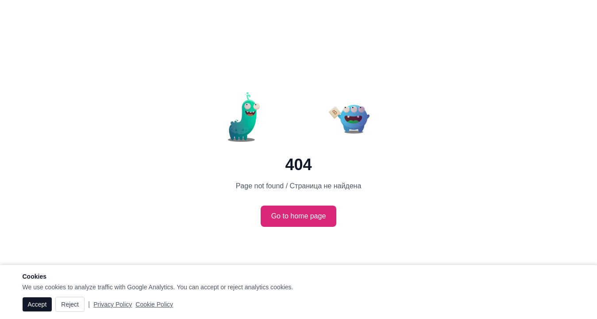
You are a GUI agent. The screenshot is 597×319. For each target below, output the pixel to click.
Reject (70, 304)
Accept (37, 304)
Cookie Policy (154, 304)
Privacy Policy (112, 304)
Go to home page (298, 216)
